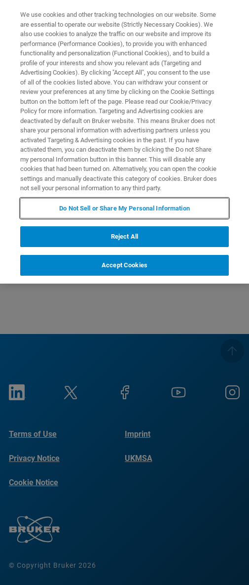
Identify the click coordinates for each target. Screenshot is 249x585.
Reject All (124, 236)
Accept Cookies (124, 265)
